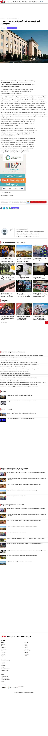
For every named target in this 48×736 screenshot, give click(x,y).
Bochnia (3, 644)
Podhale (26, 647)
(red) (4, 28)
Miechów (3, 654)
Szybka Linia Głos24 (33, 1)
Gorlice (2, 650)
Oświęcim (27, 645)
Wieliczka (26, 655)
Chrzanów (3, 647)
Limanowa (3, 652)
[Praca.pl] (3, 687)
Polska (3, 391)
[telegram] (7, 208)
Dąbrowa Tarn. (4, 649)
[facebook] (1, 208)
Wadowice (27, 654)
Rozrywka (24, 1)
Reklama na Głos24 (5, 678)
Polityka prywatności (5, 679)
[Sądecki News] (9, 687)
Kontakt (2, 681)
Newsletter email (4, 676)
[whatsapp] (10, 208)
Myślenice (3, 655)
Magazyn (3, 662)
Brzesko (2, 645)
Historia (19, 1)
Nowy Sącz (27, 642)
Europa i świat (6, 409)
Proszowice (27, 649)
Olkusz (26, 644)
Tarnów (26, 652)
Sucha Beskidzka (28, 650)
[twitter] (4, 208)
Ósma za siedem (4, 670)
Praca (41, 1)
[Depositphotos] (15, 687)
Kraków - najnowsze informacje (13, 242)
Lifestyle (3, 663)
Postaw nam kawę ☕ (12, 28)
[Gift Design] (21, 687)
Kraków (2, 642)
